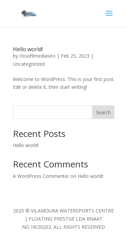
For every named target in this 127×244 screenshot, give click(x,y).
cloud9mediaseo (37, 56)
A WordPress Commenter (41, 176)
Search (103, 112)
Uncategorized (29, 64)
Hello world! (28, 49)
